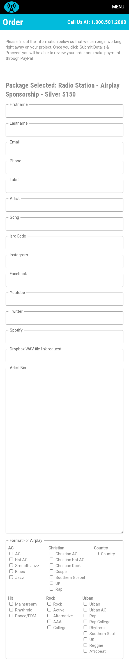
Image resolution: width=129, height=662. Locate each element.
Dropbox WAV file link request (35, 349)
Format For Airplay (26, 540)
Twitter (16, 311)
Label (14, 179)
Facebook (18, 273)
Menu (118, 7)
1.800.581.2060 (108, 22)
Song (14, 217)
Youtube (17, 292)
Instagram (19, 255)
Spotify (16, 330)
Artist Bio (18, 368)
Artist (15, 198)
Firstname (19, 104)
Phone (15, 161)
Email (15, 142)
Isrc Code (18, 236)
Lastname (19, 123)
